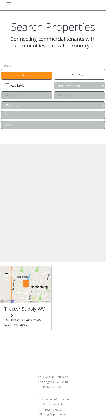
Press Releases (53, 409)
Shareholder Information (53, 399)
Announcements (53, 404)
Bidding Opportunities (53, 414)
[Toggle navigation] (8, 4)
